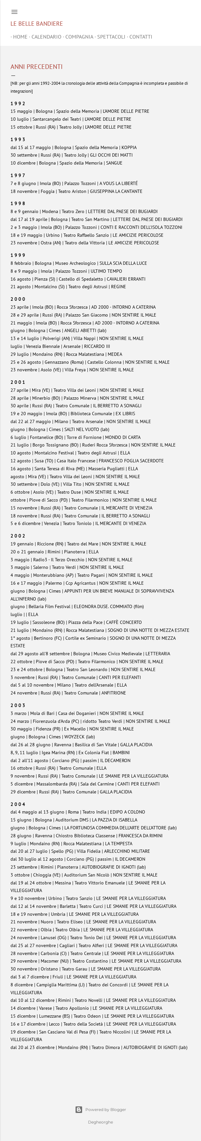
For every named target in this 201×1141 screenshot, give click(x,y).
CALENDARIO (44, 36)
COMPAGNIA (77, 36)
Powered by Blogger (100, 1110)
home (18, 36)
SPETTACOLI (109, 36)
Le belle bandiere (37, 23)
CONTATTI (138, 36)
